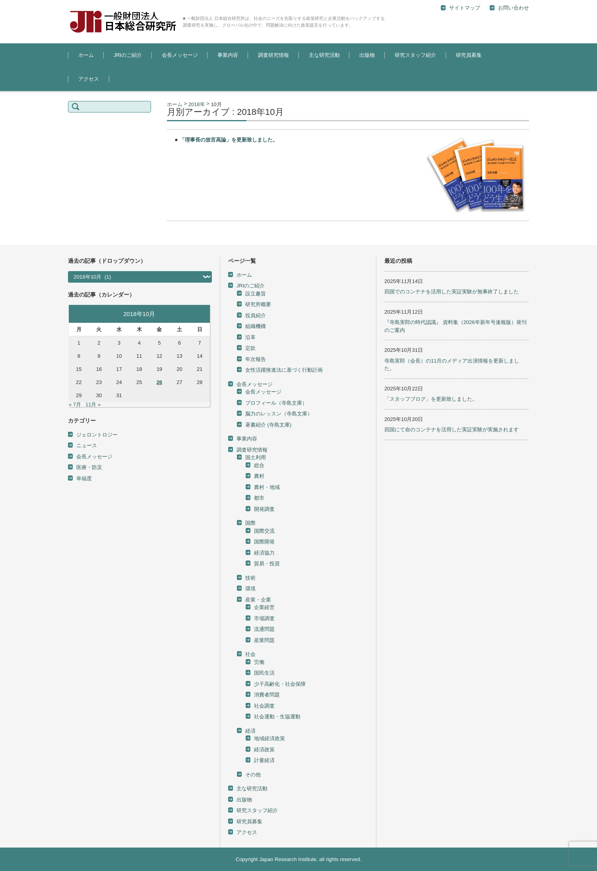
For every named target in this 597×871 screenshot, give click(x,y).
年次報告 (255, 359)
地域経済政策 (269, 738)
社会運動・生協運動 (277, 717)
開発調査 (264, 509)
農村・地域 (267, 487)
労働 (259, 662)
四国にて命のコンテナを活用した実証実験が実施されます (451, 430)
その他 (253, 775)
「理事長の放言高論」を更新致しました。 (229, 140)
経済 (250, 731)
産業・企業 (258, 600)
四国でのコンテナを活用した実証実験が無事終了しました (451, 292)
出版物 (367, 55)
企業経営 (264, 607)
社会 (250, 654)
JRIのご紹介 (128, 55)
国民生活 (264, 673)
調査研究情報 (273, 55)
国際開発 (264, 542)
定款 (250, 348)
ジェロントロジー (97, 435)
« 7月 (75, 404)
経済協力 (264, 553)
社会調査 (264, 706)
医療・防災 (89, 467)
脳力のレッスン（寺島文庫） (278, 414)
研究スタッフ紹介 (415, 55)
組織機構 (255, 326)
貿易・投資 (267, 563)
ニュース (86, 445)
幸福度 (84, 478)
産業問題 (264, 640)
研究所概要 (258, 304)
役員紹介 (255, 315)
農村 (259, 476)
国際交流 (264, 531)
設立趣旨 (255, 294)
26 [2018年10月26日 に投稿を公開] (159, 382)
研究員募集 (469, 55)
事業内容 (227, 55)
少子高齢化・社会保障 (280, 684)
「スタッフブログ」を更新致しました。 (430, 399)
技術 (250, 578)
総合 (259, 465)
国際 (250, 523)
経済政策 (264, 750)
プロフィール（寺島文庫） (276, 403)
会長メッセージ (180, 55)
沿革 (250, 337)
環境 (250, 589)
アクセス (88, 79)
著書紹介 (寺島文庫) (268, 425)
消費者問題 (267, 695)
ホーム (86, 55)
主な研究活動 (324, 55)
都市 (259, 498)
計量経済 (264, 760)
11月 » (93, 404)
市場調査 (264, 618)
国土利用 (255, 457)
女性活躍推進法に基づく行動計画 (284, 370)
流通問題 (264, 629)
